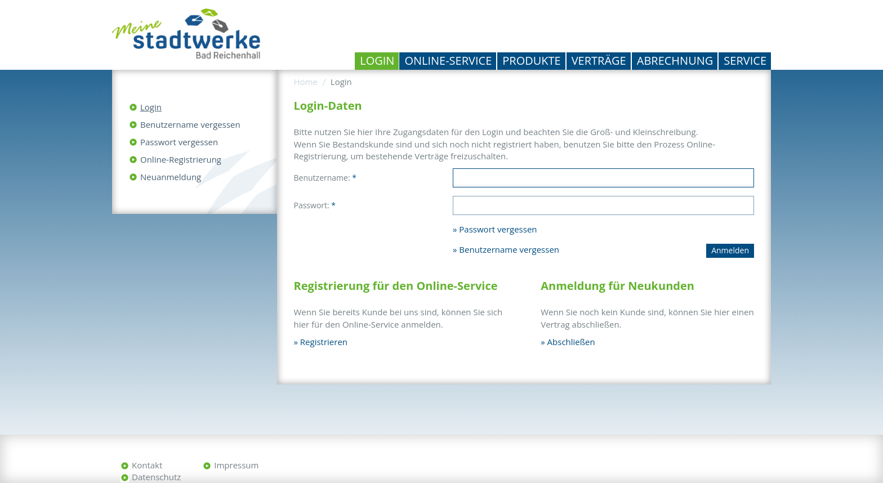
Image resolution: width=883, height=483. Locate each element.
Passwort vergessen (179, 141)
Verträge (599, 60)
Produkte (531, 60)
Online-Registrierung (180, 159)
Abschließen (571, 341)
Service (745, 60)
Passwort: (315, 205)
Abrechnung (675, 60)
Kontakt (147, 465)
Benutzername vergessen (190, 124)
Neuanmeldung (170, 176)
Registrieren (323, 341)
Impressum (236, 465)
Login (377, 60)
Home (306, 81)
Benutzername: (325, 177)
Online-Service (448, 60)
